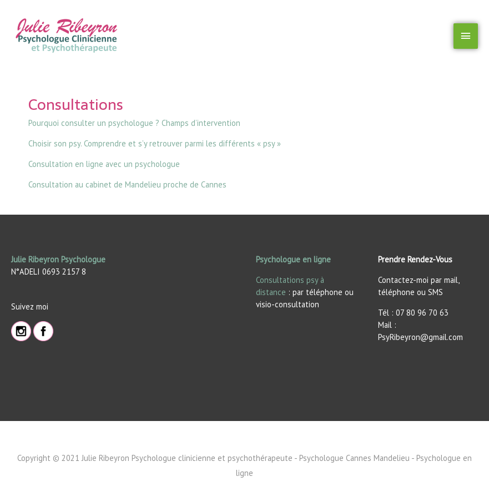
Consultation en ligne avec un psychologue (104, 164)
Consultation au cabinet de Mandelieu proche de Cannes (127, 184)
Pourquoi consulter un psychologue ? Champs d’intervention (134, 123)
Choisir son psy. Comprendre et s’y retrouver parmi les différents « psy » (154, 143)
